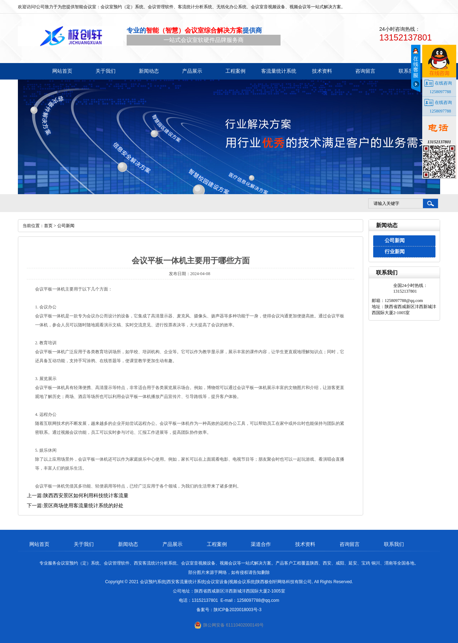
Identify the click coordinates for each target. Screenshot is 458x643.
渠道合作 (261, 544)
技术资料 (305, 544)
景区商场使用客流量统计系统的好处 (83, 505)
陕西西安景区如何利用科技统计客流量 (85, 495)
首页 (48, 225)
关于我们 (84, 544)
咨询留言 (350, 544)
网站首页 (39, 544)
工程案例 (217, 544)
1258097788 (440, 91)
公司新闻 (395, 240)
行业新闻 (395, 251)
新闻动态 (128, 544)
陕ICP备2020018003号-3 (237, 609)
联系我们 (394, 544)
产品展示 (172, 544)
